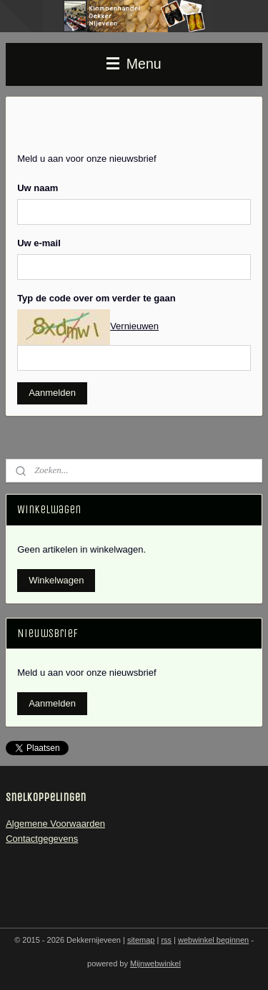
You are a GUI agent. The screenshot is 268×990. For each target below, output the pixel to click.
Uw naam (37, 187)
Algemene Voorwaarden (55, 823)
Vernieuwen (134, 326)
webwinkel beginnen (213, 940)
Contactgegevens (42, 838)
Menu (133, 64)
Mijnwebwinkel (155, 963)
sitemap (141, 940)
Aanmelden (52, 392)
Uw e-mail (39, 242)
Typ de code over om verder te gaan (96, 297)
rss (166, 940)
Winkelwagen (56, 580)
